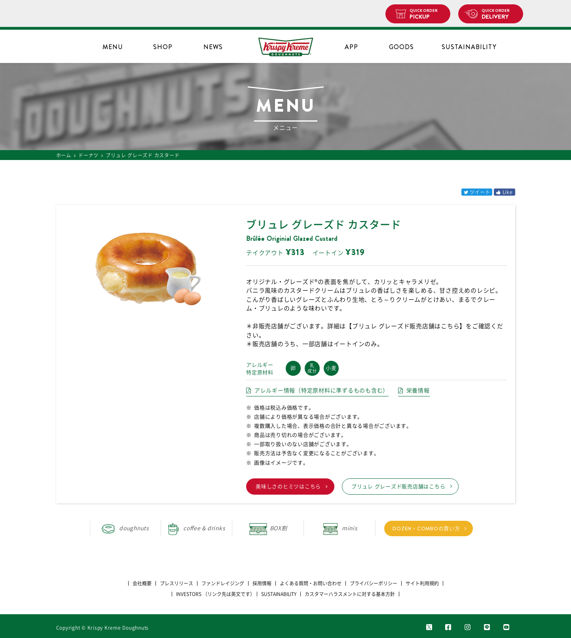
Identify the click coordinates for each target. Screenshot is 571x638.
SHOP (163, 46)
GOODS (401, 46)
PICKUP (427, 14)
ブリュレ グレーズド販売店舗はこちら (398, 486)
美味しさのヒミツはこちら (288, 486)
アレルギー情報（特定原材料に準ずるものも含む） (321, 390)
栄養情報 (418, 390)
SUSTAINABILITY (469, 46)
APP (351, 46)
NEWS (213, 46)
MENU (112, 46)
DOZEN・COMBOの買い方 (426, 528)
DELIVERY (499, 14)
